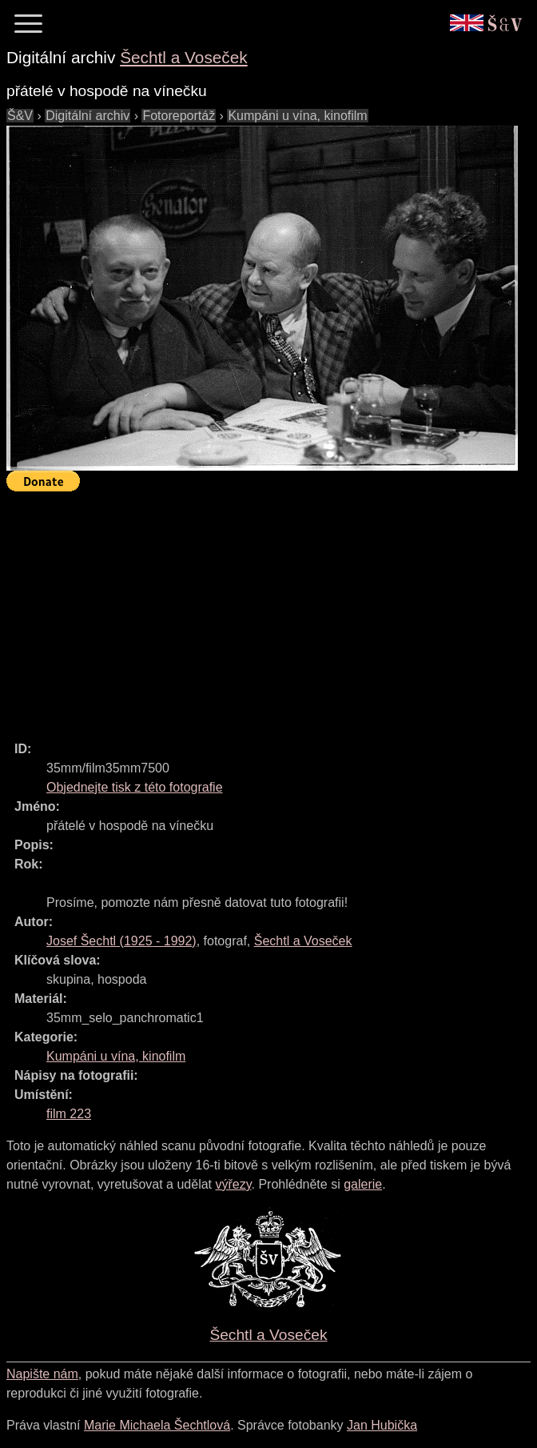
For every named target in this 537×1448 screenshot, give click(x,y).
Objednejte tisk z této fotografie (134, 787)
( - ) (121, 941)
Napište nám (42, 1374)
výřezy (233, 1184)
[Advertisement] (271, 609)
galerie (363, 1184)
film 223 (68, 1114)
